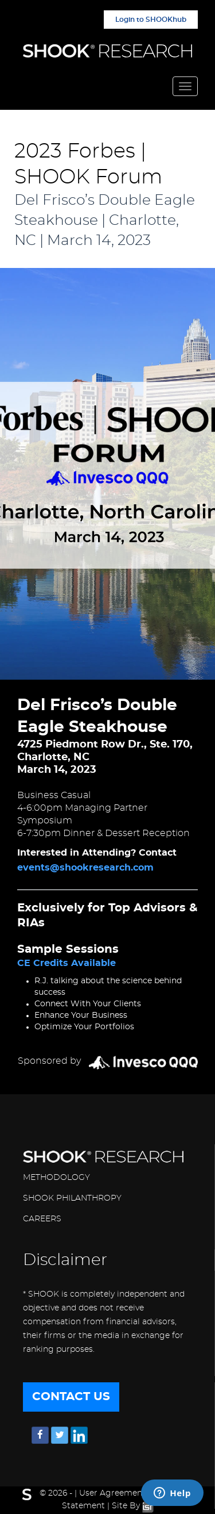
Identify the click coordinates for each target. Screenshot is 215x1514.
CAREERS (42, 1219)
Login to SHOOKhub (150, 19)
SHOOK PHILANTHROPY (72, 1198)
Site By (133, 1506)
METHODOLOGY (56, 1178)
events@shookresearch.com (85, 867)
